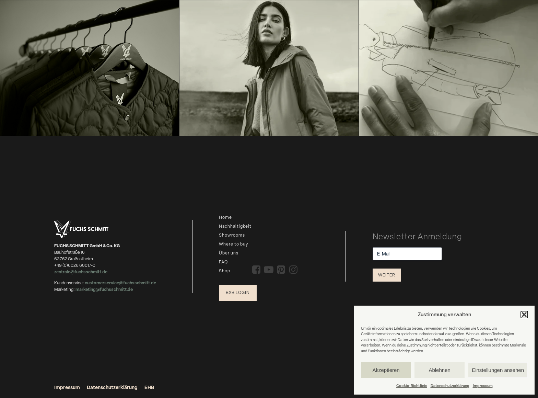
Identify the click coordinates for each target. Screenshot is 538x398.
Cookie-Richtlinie (411, 385)
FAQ (223, 262)
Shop (224, 271)
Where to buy (233, 244)
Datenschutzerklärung (450, 385)
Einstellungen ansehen (498, 370)
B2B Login (238, 292)
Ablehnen (439, 370)
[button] (524, 314)
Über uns (228, 253)
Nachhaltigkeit (235, 226)
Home (225, 217)
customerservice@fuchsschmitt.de (120, 283)
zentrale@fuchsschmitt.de (81, 272)
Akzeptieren (385, 370)
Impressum (483, 385)
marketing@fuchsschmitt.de (104, 289)
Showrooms (232, 235)
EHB (149, 387)
